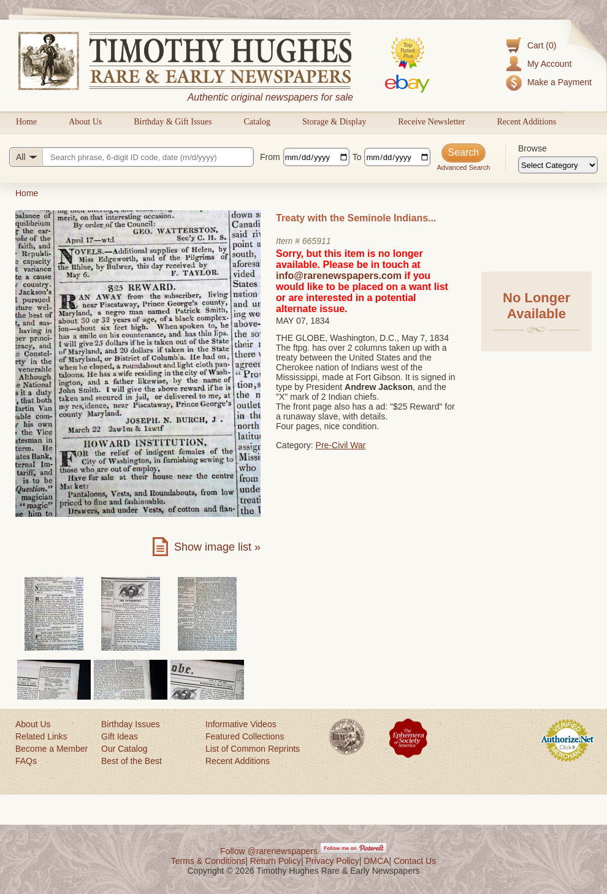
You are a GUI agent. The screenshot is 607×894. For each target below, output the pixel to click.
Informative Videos (241, 724)
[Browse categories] (558, 165)
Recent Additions (526, 121)
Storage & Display (334, 121)
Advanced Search (463, 167)
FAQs (26, 761)
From (270, 157)
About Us (85, 121)
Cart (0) (541, 45)
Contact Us (415, 861)
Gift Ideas (119, 736)
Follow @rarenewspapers (269, 851)
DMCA (376, 861)
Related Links (41, 736)
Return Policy (275, 861)
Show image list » (217, 547)
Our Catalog (124, 749)
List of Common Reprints (252, 749)
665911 (316, 241)
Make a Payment (559, 82)
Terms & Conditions (208, 861)
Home (26, 121)
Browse (532, 148)
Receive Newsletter (431, 121)
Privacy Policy (332, 861)
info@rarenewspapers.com (339, 275)
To (357, 157)
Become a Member (51, 749)
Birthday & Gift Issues (173, 121)
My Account (549, 64)
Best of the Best (131, 761)
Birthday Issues (130, 724)
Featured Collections (244, 736)
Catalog (256, 121)
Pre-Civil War (341, 445)
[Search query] (131, 157)
